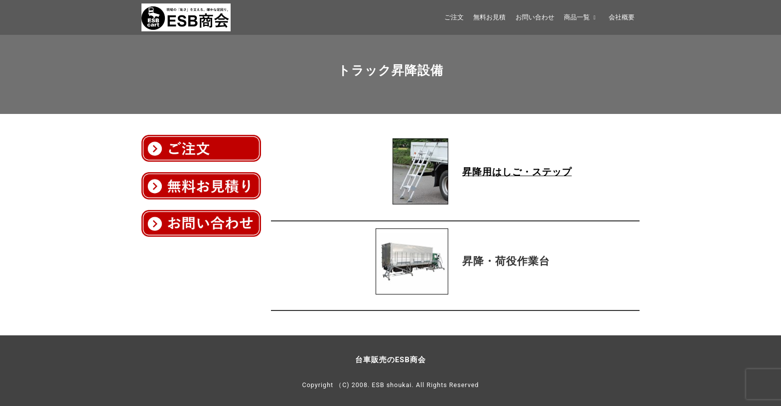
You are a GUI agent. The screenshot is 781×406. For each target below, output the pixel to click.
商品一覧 (581, 17)
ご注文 (454, 17)
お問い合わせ (535, 17)
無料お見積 (489, 17)
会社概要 (622, 17)
